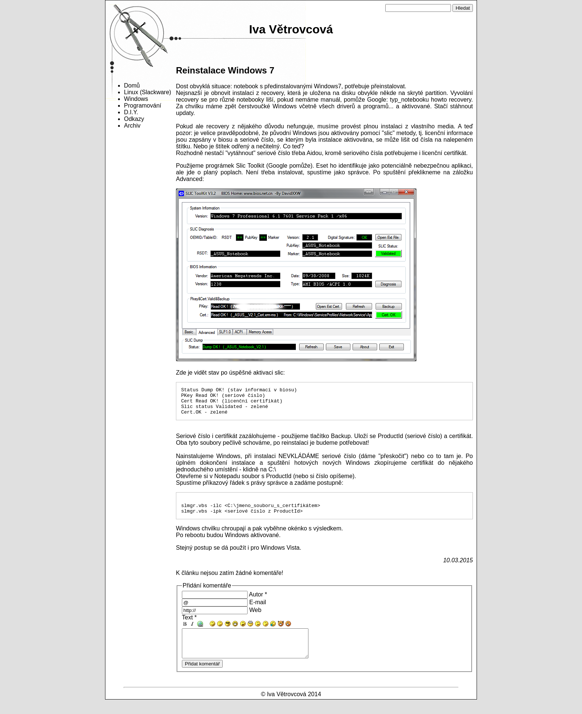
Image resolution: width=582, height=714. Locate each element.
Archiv (132, 125)
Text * (189, 626)
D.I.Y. (131, 112)
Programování (142, 105)
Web (255, 619)
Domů (132, 85)
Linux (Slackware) (147, 92)
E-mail (257, 611)
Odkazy (134, 119)
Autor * (258, 603)
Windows (136, 99)
